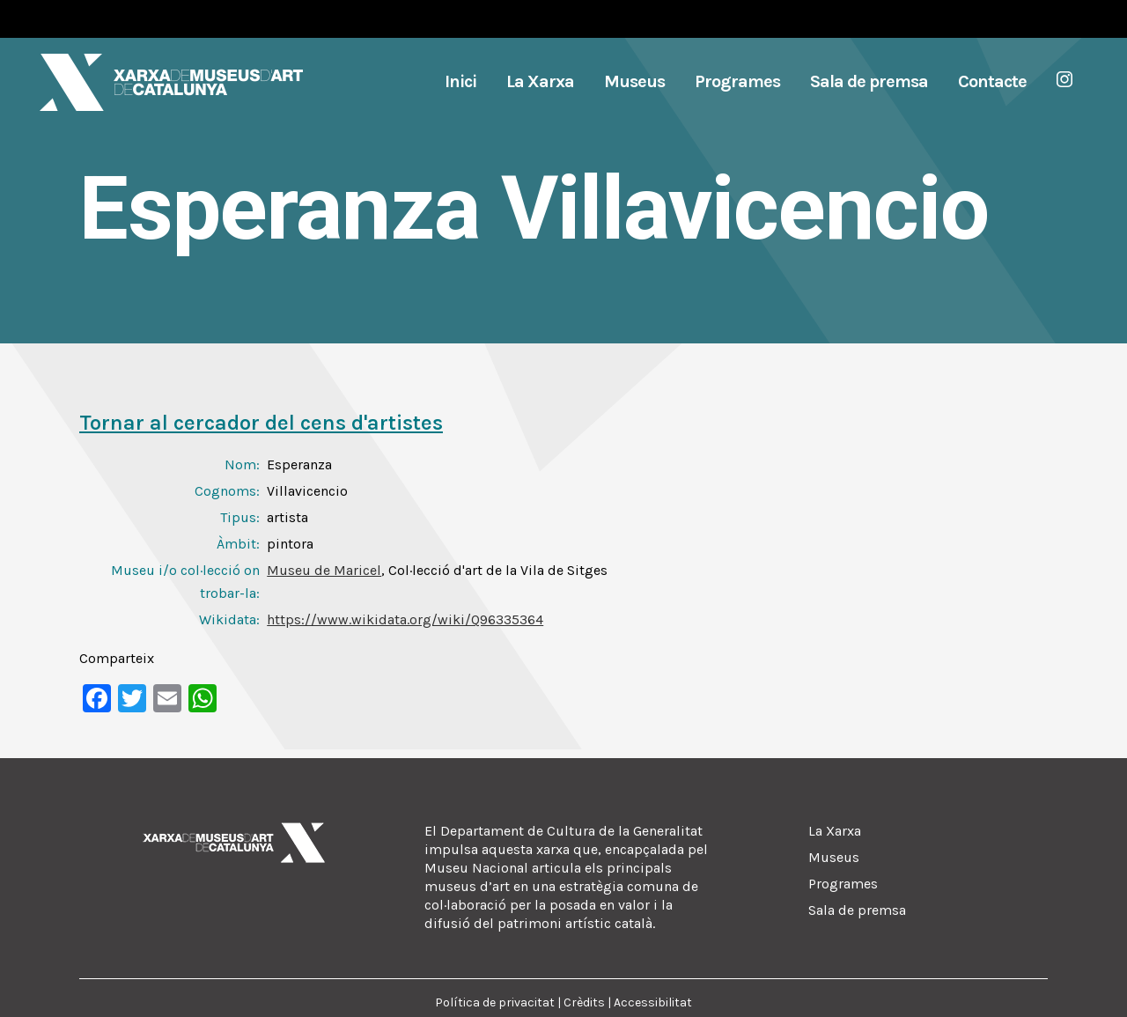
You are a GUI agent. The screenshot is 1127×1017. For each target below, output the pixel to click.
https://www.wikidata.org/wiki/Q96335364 (405, 619)
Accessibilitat (653, 1002)
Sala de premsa (857, 910)
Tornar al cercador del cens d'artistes (261, 422)
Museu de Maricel (324, 570)
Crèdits (584, 1002)
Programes (843, 883)
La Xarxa (834, 830)
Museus (833, 857)
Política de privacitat (495, 1002)
